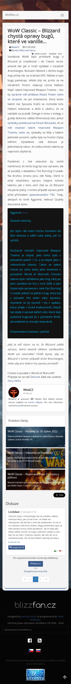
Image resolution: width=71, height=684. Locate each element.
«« (25, 579)
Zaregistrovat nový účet (35, 571)
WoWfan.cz (12, 15)
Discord (35, 377)
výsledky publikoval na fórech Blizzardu (32, 123)
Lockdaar (14, 512)
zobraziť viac (14, 542)
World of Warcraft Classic (24, 50)
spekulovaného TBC (42, 195)
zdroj (25, 212)
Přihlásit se (35, 564)
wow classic (41, 54)
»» (46, 579)
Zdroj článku (14, 380)
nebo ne (24, 132)
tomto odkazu (35, 402)
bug (60, 54)
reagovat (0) (16, 547)
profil (20, 406)
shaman (52, 54)
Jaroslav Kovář (29, 616)
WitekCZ (15, 47)
